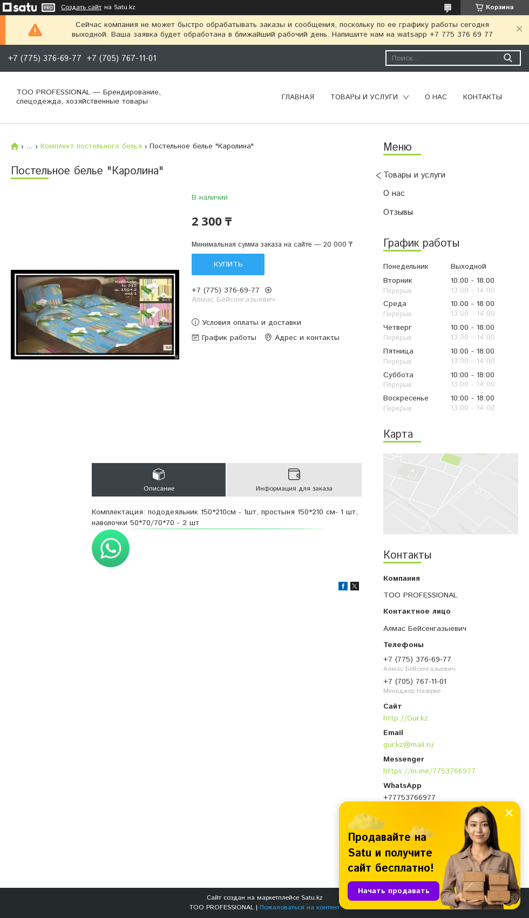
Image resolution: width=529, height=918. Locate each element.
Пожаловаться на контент (300, 907)
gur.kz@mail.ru (408, 744)
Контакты (482, 97)
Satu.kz (312, 897)
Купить (228, 264)
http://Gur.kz (405, 718)
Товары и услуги (364, 97)
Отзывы (398, 212)
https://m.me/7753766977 (429, 771)
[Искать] (508, 58)
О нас (436, 97)
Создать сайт (81, 7)
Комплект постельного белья (91, 146)
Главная (298, 97)
